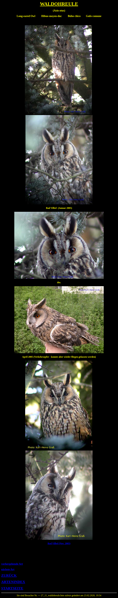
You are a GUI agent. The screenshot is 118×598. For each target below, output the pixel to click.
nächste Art (7, 569)
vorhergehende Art (12, 563)
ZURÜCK (9, 575)
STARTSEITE (12, 588)
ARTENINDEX (13, 582)
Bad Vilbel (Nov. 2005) (59, 543)
